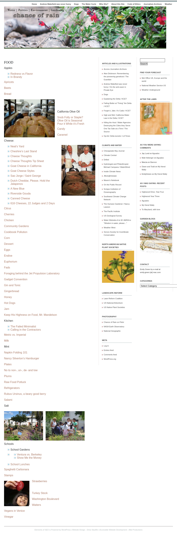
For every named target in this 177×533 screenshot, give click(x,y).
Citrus (7, 208)
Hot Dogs (9, 303)
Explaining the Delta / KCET (115, 99)
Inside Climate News (112, 171)
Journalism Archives (153, 4)
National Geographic (112, 331)
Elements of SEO (42, 530)
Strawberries (39, 481)
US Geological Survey (113, 216)
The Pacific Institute (112, 211)
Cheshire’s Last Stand (23, 151)
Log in (106, 346)
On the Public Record (112, 185)
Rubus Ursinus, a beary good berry (25, 393)
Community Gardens (16, 226)
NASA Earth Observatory (114, 327)
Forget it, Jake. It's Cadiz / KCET (117, 111)
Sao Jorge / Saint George (25, 175)
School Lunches (20, 464)
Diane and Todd (148, 167)
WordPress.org (110, 359)
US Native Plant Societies (114, 307)
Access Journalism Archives (115, 69)
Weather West (109, 228)
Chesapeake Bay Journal (114, 151)
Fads (7, 267)
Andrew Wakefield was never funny (55, 4)
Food (8, 62)
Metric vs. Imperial (15, 334)
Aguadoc (155, 153)
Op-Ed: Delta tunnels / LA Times (117, 136)
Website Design (78, 530)
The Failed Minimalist (23, 326)
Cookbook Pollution (15, 232)
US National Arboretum (113, 303)
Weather (168, 4)
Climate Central (110, 155)
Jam (6, 308)
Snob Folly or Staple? (70, 117)
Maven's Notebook (111, 180)
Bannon (153, 162)
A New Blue (17, 188)
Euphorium (10, 261)
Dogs (76, 4)
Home (34, 4)
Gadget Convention (15, 279)
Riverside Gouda (20, 193)
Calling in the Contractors (25, 329)
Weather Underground (151, 90)
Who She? (103, 4)
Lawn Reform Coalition (113, 299)
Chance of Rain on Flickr (114, 322)
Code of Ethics (134, 4)
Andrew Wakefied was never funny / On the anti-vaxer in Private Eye (115, 87)
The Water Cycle (89, 4)
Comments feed (110, 355)
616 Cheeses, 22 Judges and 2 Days (32, 203)
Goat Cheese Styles (22, 170)
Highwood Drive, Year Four (153, 192)
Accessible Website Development (113, 530)
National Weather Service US (154, 85)
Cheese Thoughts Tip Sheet (27, 161)
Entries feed (109, 350)
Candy (61, 128)
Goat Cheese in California (25, 166)
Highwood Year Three (151, 196)
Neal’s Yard (17, 146)
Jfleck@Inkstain (110, 176)
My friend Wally (161, 174)
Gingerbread (11, 291)
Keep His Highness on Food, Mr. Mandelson (30, 314)
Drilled (106, 160)
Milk (6, 340)
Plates (7, 364)
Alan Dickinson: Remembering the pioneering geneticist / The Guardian (116, 76)
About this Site (117, 4)
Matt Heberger (148, 158)
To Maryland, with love (151, 209)
